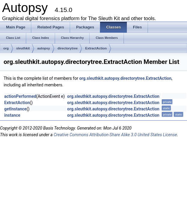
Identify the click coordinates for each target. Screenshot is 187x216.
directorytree (67, 48)
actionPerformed (20, 96)
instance (12, 115)
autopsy (43, 48)
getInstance (15, 108)
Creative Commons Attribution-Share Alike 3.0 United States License (115, 134)
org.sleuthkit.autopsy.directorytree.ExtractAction (125, 78)
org (6, 48)
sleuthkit (23, 48)
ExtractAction (96, 48)
